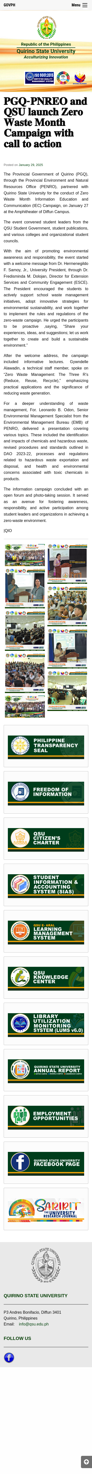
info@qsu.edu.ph (34, 1324)
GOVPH (9, 5)
